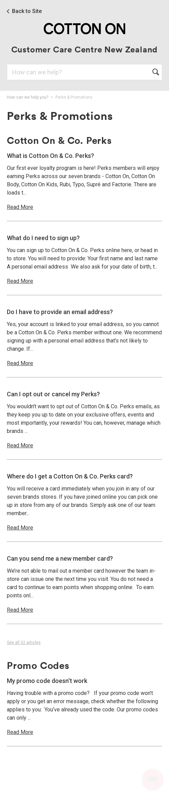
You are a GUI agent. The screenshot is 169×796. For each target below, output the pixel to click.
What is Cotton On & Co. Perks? (50, 155)
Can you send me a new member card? (60, 558)
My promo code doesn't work (47, 680)
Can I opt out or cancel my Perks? (53, 394)
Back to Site (27, 11)
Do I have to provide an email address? (60, 311)
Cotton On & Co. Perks (59, 140)
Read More (20, 207)
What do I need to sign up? (43, 237)
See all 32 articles (24, 642)
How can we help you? (27, 97)
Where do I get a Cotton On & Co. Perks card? (70, 476)
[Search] (84, 72)
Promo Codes (38, 665)
